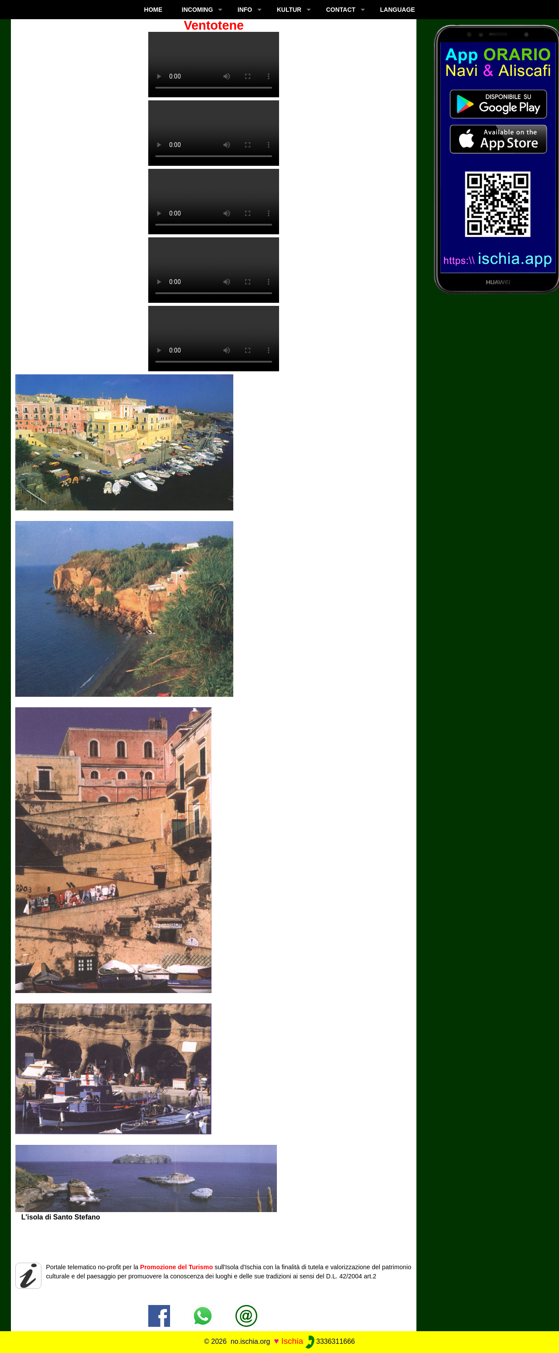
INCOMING (197, 9)
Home (153, 9)
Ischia (292, 1341)
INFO (245, 9)
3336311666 (330, 1341)
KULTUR (289, 9)
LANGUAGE (397, 9)
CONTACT (340, 9)
